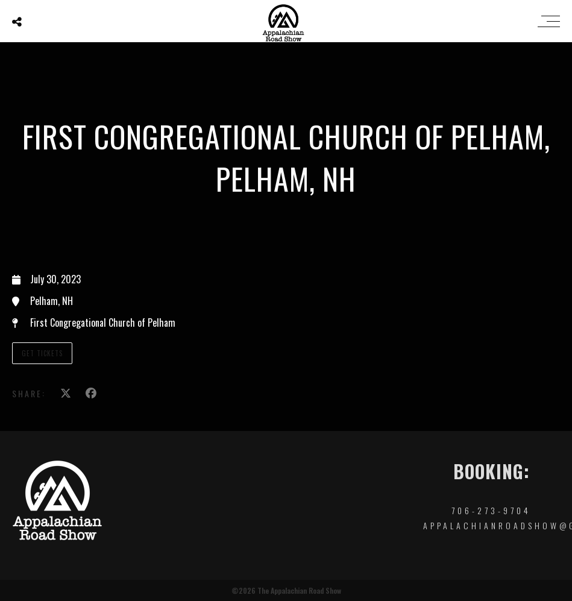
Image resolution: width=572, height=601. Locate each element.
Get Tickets (42, 353)
